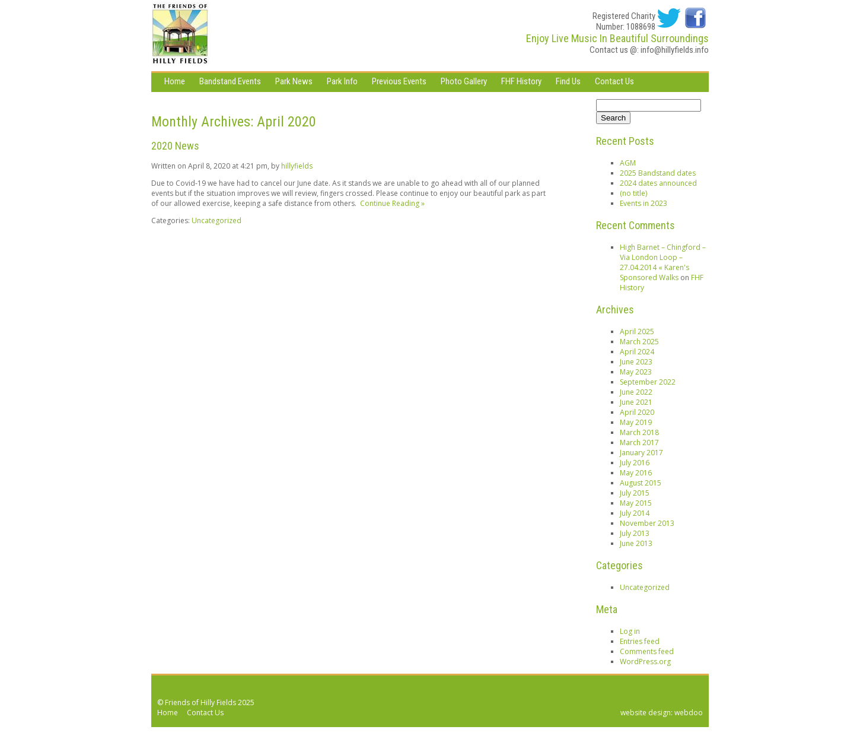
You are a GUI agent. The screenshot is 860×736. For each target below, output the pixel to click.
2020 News (175, 145)
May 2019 (636, 422)
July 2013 (634, 533)
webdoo (688, 713)
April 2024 (637, 352)
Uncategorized (216, 220)
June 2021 (636, 402)
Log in (630, 631)
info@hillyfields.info (675, 50)
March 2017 (639, 442)
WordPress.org (645, 661)
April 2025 (637, 331)
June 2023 (636, 362)
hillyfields (297, 166)
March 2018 (639, 432)
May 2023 (636, 372)
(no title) (633, 193)
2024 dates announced (658, 183)
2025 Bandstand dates (658, 173)
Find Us (568, 81)
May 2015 (636, 503)
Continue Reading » (390, 203)
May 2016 (636, 473)
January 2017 (641, 453)
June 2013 (636, 543)
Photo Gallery (464, 81)
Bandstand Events (230, 81)
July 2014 (634, 513)
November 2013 (647, 523)
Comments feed (647, 651)
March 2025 (639, 342)
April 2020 (637, 412)
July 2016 (634, 463)
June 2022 (636, 392)
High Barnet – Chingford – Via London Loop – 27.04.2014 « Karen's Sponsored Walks (663, 262)
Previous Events (399, 81)
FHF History (521, 81)
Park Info (342, 81)
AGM (628, 163)
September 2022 (648, 382)
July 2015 (634, 493)
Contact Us (614, 81)
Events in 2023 (643, 203)
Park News (294, 81)
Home (174, 81)
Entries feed (640, 641)
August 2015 (640, 483)
